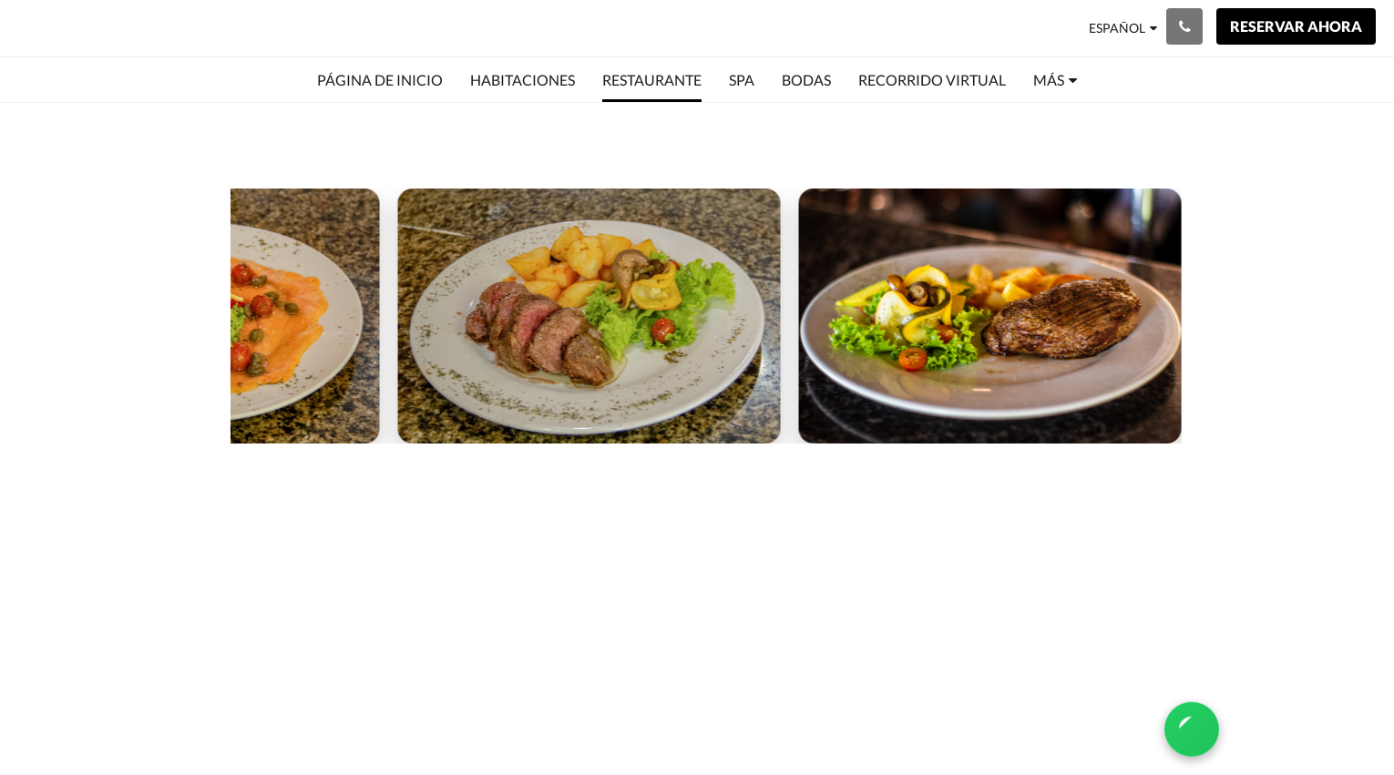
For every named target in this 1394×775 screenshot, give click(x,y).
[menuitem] (380, 80)
